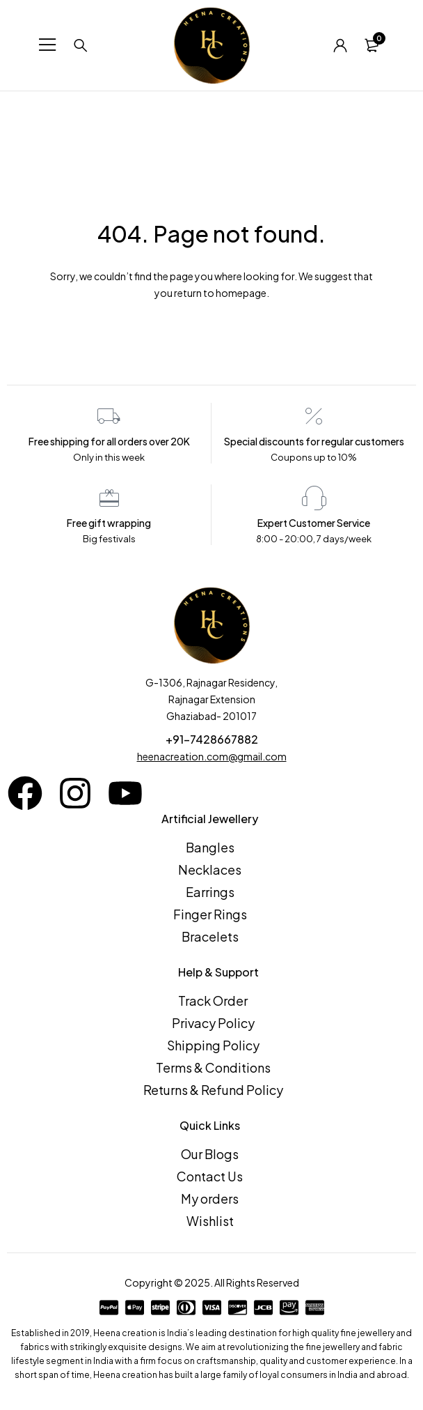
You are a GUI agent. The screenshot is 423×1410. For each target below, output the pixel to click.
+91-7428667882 (212, 739)
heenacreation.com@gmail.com (212, 756)
